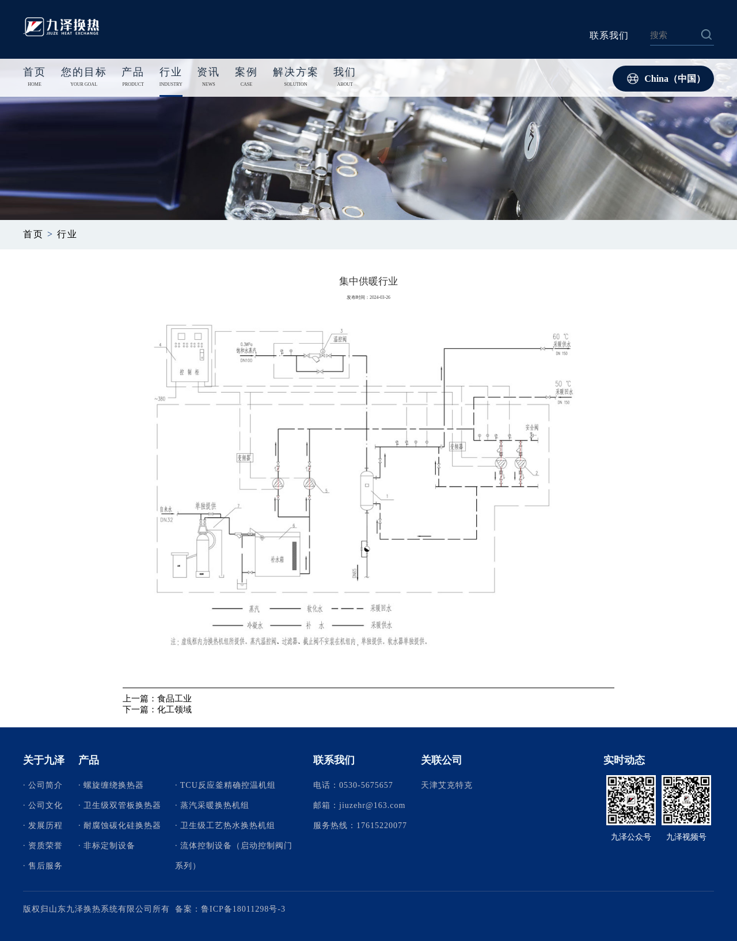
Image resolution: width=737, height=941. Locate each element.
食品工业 (174, 698)
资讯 (208, 78)
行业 (171, 78)
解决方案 (296, 78)
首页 (34, 72)
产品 (133, 78)
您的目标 (84, 78)
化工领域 (174, 709)
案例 (246, 78)
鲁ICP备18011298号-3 (243, 909)
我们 (344, 78)
